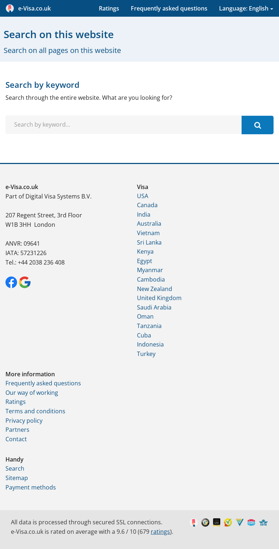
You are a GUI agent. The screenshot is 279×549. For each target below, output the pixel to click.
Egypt (144, 261)
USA (142, 196)
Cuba (144, 335)
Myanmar (150, 270)
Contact (16, 439)
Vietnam (148, 233)
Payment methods (30, 487)
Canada (147, 205)
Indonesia (150, 344)
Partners (17, 430)
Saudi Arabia (154, 307)
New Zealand (154, 289)
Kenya (145, 251)
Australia (149, 224)
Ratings (109, 8)
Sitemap (16, 478)
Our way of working (31, 393)
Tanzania (149, 326)
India (143, 214)
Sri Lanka (149, 242)
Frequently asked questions (169, 8)
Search (14, 468)
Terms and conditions (35, 411)
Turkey (146, 354)
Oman (145, 316)
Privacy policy (24, 421)
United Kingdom (159, 298)
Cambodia (151, 279)
